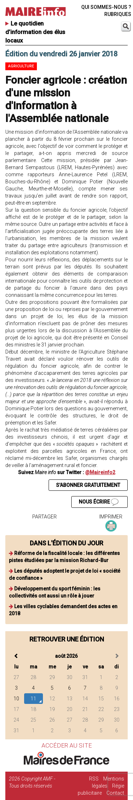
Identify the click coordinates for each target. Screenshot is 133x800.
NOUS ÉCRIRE (98, 502)
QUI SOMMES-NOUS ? (106, 7)
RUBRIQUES (117, 14)
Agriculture (21, 66)
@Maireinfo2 (100, 472)
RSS (94, 779)
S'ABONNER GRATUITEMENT (88, 485)
